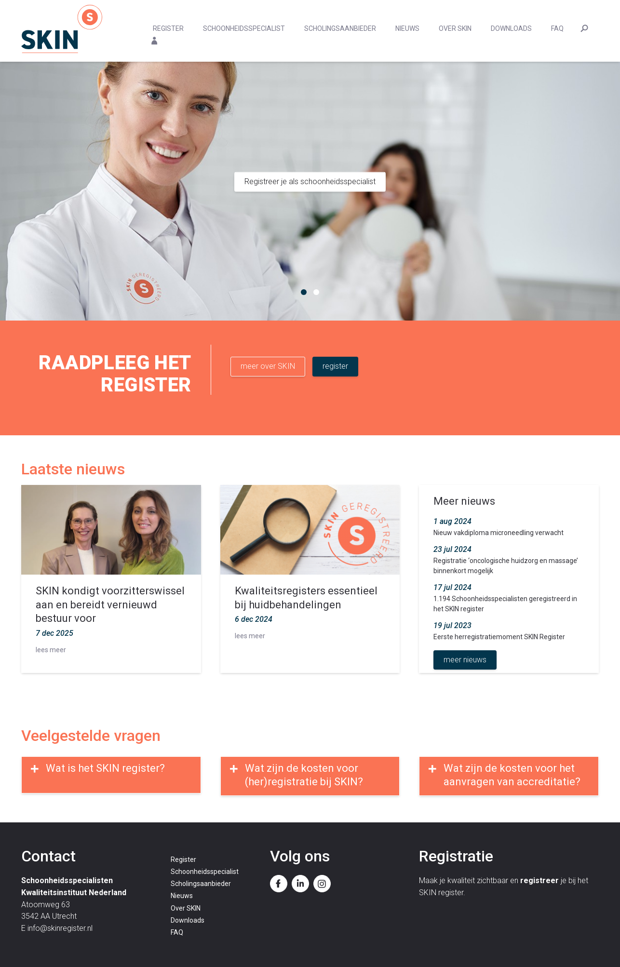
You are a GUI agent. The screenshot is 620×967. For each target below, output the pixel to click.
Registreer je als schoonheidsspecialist (310, 181)
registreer (539, 880)
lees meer (51, 650)
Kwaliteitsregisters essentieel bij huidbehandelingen (306, 598)
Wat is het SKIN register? (105, 768)
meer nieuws (465, 659)
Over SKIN (455, 28)
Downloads (511, 28)
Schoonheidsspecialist (244, 28)
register (335, 366)
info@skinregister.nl (60, 928)
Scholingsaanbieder (340, 28)
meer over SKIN (268, 366)
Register (168, 28)
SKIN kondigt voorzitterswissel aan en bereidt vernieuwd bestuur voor (110, 604)
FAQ (557, 28)
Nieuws (407, 28)
